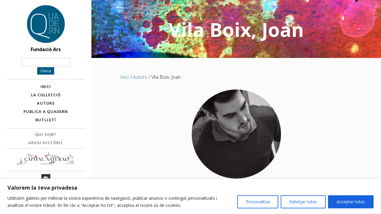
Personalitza (258, 201)
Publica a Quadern (46, 111)
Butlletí (45, 119)
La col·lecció (46, 94)
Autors (46, 103)
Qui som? (46, 134)
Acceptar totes (351, 201)
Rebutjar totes (303, 201)
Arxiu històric (45, 142)
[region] (190, 196)
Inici (45, 86)
